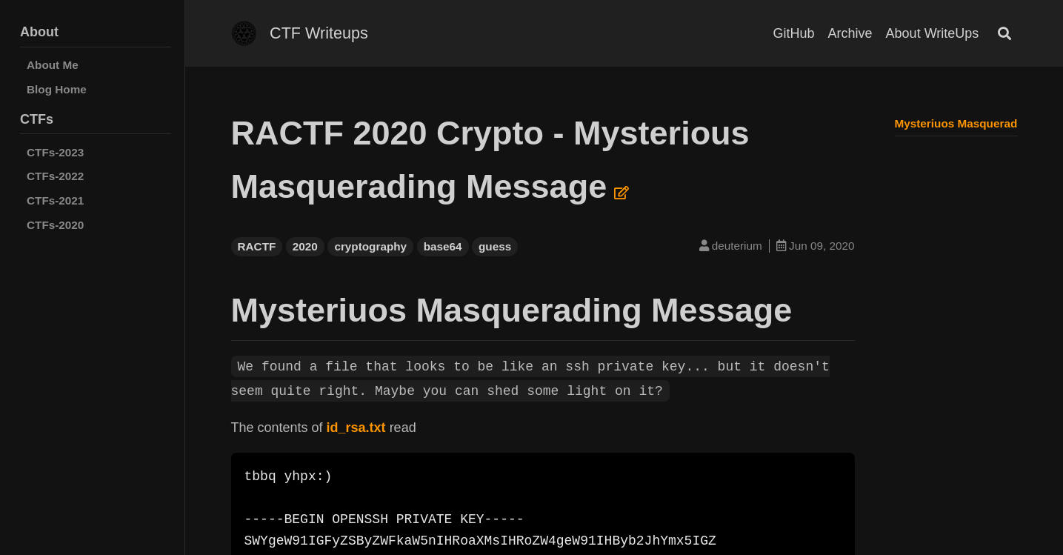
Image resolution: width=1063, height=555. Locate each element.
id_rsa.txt (356, 427)
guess (495, 246)
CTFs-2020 (55, 225)
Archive (850, 33)
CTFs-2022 (55, 176)
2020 (305, 246)
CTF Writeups (319, 33)
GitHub (794, 33)
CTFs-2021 (55, 200)
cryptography (370, 246)
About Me (53, 65)
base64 (443, 246)
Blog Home (57, 89)
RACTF (257, 246)
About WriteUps (932, 33)
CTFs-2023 (55, 152)
